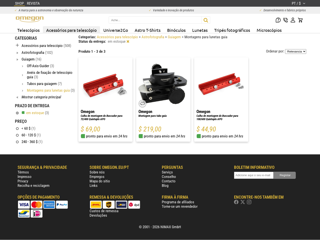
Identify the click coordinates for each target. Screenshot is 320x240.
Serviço (167, 172)
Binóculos (176, 30)
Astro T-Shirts (147, 30)
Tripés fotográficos (232, 30)
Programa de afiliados (178, 202)
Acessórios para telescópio (71, 30)
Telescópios (28, 30)
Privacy (23, 181)
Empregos (97, 176)
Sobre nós (97, 172)
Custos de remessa (104, 211)
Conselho (169, 176)
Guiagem (175, 37)
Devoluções (98, 215)
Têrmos (23, 172)
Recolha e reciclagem (34, 185)
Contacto (169, 181)
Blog (165, 185)
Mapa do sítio (100, 181)
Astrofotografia (153, 37)
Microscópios (269, 30)
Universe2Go (115, 30)
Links (94, 185)
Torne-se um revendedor (180, 206)
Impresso (25, 176)
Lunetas (200, 30)
